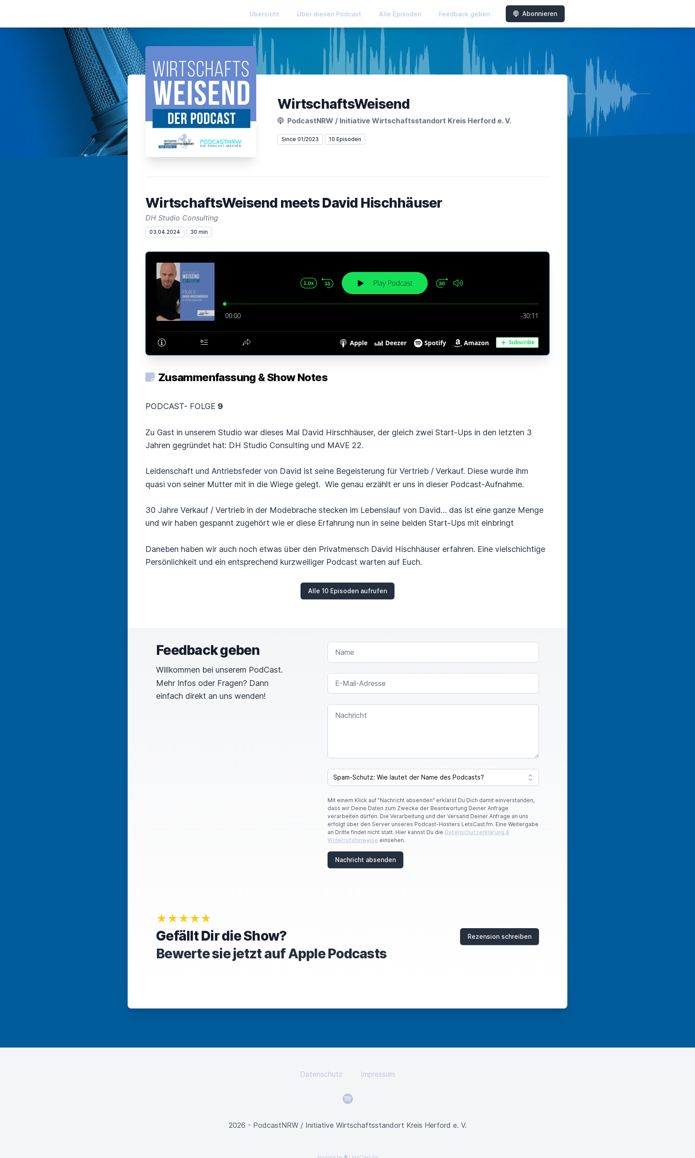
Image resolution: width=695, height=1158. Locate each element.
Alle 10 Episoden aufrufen (347, 591)
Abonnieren (535, 13)
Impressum (377, 1074)
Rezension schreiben (499, 936)
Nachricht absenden (365, 859)
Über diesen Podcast (329, 14)
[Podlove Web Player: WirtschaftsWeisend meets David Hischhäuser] (347, 303)
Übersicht (264, 14)
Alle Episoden (400, 14)
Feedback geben (464, 14)
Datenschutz (321, 1074)
